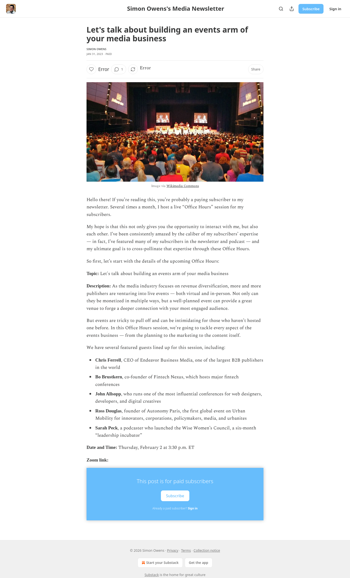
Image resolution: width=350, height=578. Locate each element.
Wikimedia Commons (182, 185)
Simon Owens (96, 49)
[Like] (91, 69)
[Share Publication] (292, 9)
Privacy (172, 550)
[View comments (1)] (118, 69)
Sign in (335, 8)
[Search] (281, 9)
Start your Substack (159, 562)
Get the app (198, 562)
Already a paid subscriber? (174, 508)
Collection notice (206, 550)
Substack (152, 574)
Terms (186, 550)
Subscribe (311, 8)
